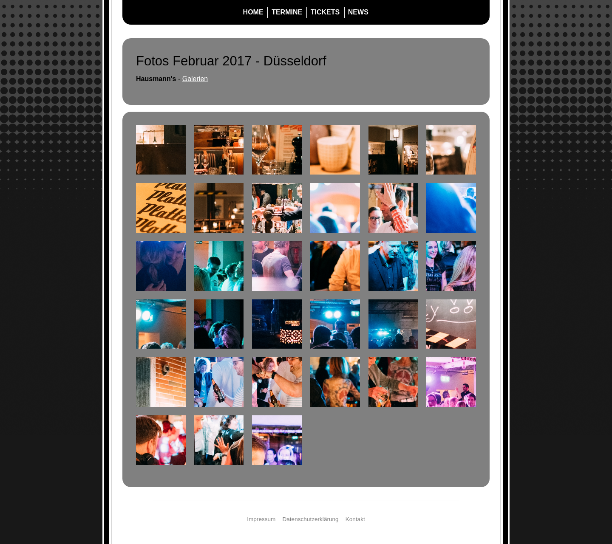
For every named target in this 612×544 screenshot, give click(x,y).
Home (253, 12)
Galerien (195, 78)
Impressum (261, 519)
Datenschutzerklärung (310, 519)
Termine (287, 12)
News (358, 12)
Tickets (325, 12)
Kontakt (355, 519)
